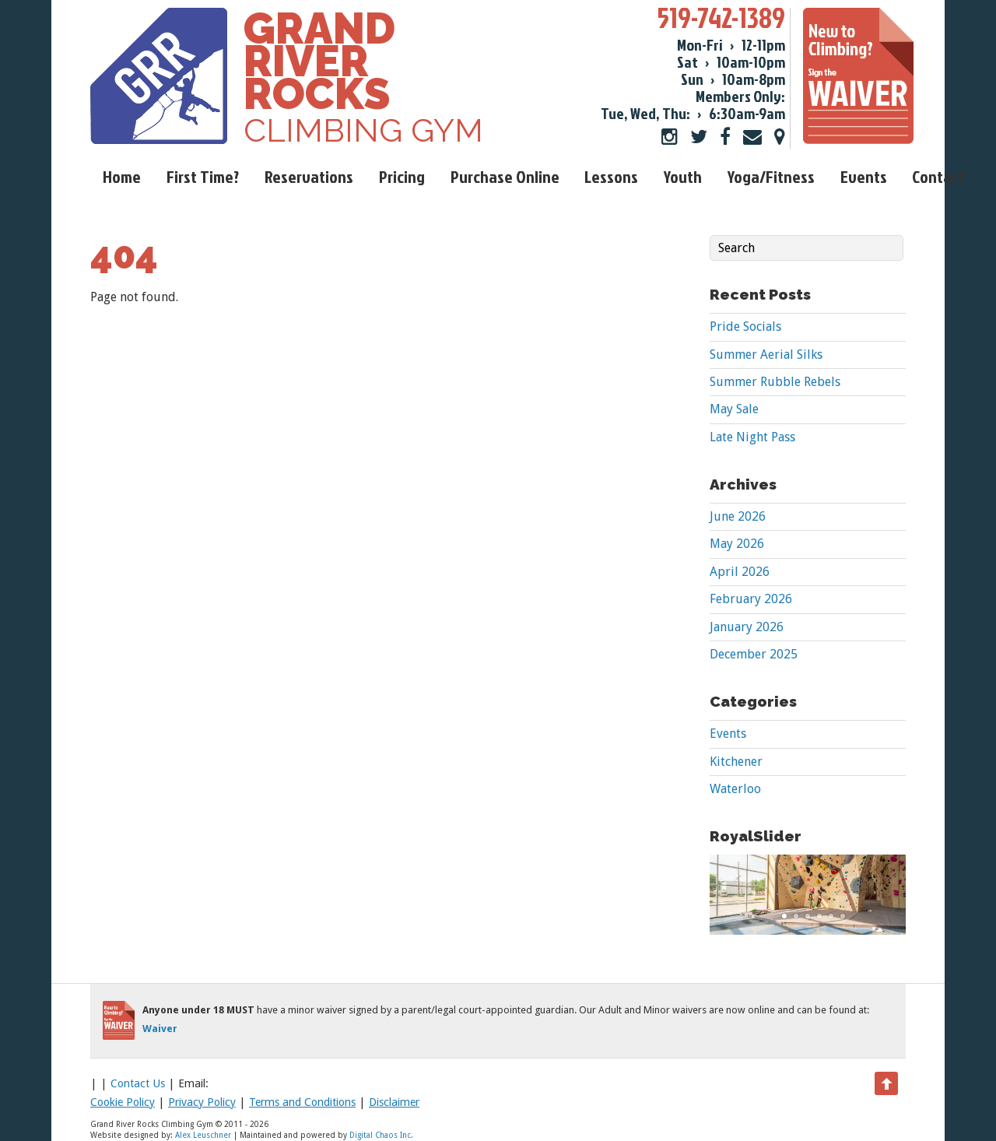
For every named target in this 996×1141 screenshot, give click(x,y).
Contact (938, 176)
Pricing (402, 176)
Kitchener (736, 761)
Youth (683, 176)
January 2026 (747, 627)
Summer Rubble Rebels (775, 381)
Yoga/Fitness (771, 176)
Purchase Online (505, 176)
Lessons (611, 176)
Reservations (309, 176)
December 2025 (754, 654)
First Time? (203, 176)
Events (863, 176)
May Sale (734, 409)
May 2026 (737, 543)
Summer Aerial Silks (766, 354)
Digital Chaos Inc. (381, 1135)
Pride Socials (745, 326)
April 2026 (740, 571)
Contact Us (137, 1083)
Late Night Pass (752, 437)
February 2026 (751, 599)
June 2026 (738, 516)
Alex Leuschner (203, 1135)
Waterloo (735, 788)
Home (122, 176)
